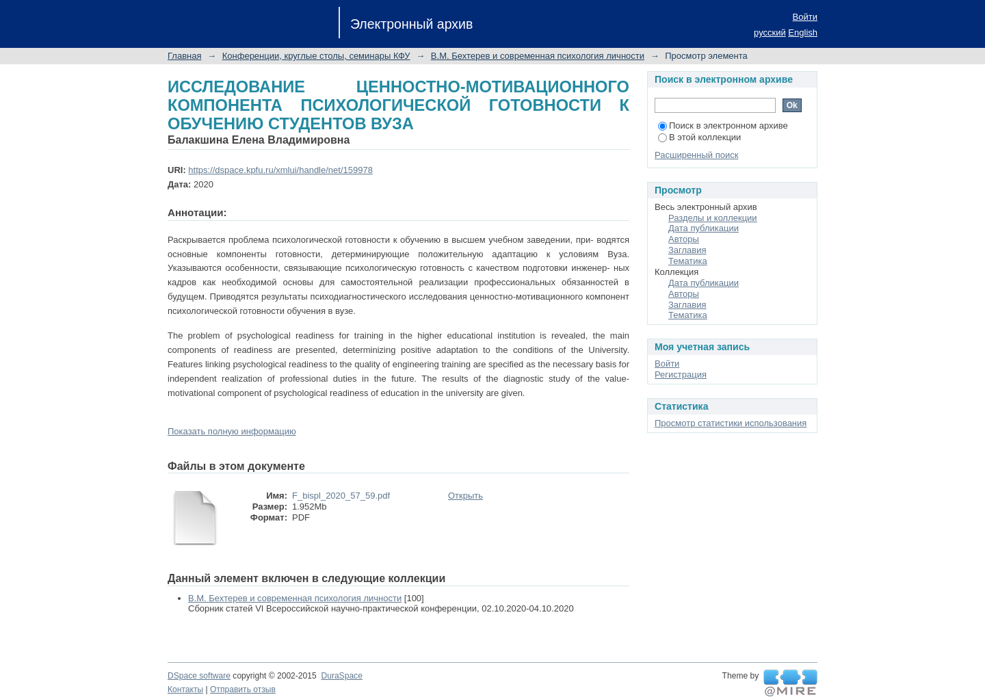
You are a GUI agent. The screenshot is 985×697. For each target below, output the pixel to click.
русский (770, 32)
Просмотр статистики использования (730, 423)
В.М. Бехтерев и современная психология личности (537, 56)
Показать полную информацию (232, 431)
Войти (805, 17)
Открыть (465, 495)
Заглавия (687, 250)
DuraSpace (341, 676)
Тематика (687, 261)
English (802, 32)
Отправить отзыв (243, 689)
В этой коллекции (699, 137)
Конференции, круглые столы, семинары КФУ (316, 56)
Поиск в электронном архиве (723, 125)
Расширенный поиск (696, 155)
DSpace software (199, 676)
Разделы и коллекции (712, 218)
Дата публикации (703, 228)
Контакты (185, 689)
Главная (184, 56)
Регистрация (681, 374)
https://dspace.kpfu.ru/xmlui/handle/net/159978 (280, 170)
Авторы (683, 239)
